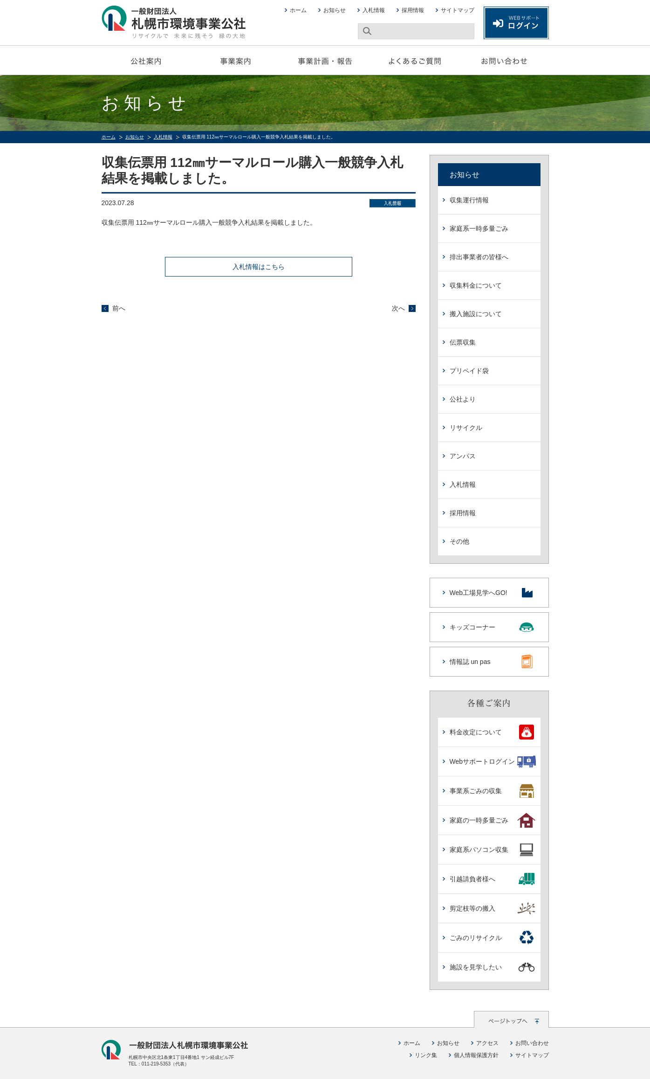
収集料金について (476, 285)
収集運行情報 (469, 200)
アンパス (463, 456)
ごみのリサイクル (493, 938)
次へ (398, 308)
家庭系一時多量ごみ (479, 228)
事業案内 (236, 60)
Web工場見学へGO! (492, 593)
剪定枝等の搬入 (493, 908)
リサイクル (466, 427)
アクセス (487, 1043)
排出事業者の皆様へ (479, 257)
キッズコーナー (492, 627)
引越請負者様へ (493, 879)
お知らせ (334, 10)
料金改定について (493, 732)
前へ (118, 308)
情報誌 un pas (492, 662)
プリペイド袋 (469, 370)
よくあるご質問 (414, 60)
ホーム (298, 10)
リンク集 (426, 1055)
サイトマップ (457, 10)
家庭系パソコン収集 (493, 850)
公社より (463, 399)
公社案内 (146, 60)
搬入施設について (476, 314)
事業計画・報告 (325, 60)
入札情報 (374, 10)
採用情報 (413, 10)
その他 (459, 541)
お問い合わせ (504, 60)
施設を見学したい (493, 967)
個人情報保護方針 (476, 1055)
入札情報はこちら (259, 266)
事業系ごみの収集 (493, 791)
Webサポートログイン (493, 761)
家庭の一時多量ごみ (493, 820)
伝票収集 (463, 342)
